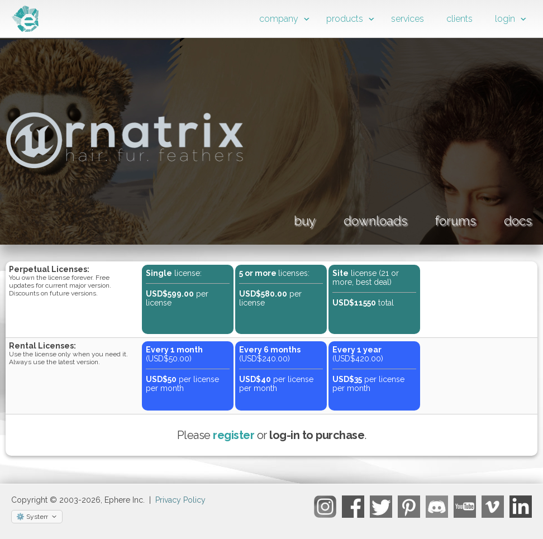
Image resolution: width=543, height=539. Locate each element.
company (278, 18)
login (505, 18)
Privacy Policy (180, 499)
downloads (375, 220)
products (344, 18)
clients (459, 18)
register (233, 435)
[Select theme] (37, 516)
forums (455, 220)
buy (305, 220)
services (407, 18)
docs (518, 220)
